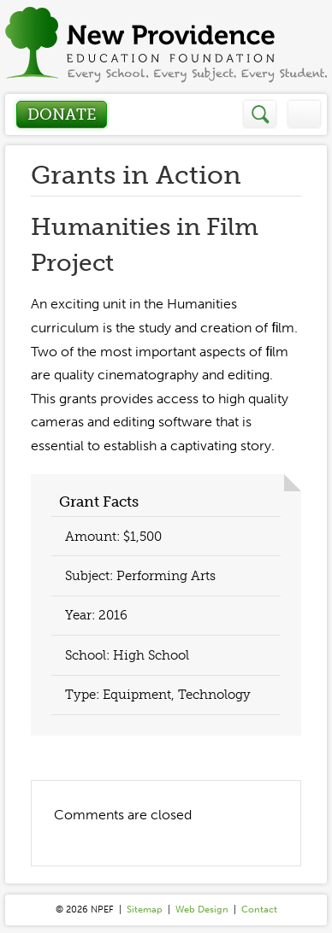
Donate (61, 114)
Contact (259, 909)
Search (260, 114)
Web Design (201, 909)
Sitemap (145, 909)
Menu (304, 114)
